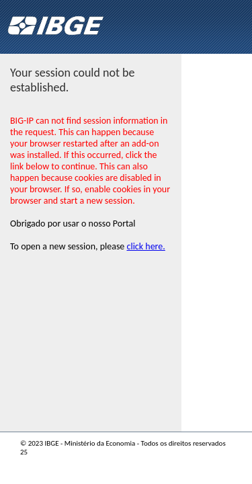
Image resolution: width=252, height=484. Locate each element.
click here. (146, 246)
